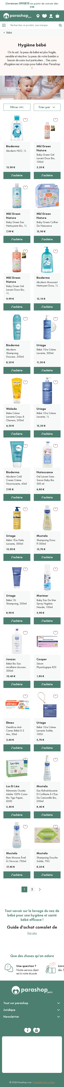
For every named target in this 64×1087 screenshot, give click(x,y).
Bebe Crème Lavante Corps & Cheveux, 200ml (15, 416)
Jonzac (11, 659)
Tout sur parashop (15, 1003)
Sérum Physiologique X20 (46, 665)
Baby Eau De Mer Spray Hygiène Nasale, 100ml (46, 604)
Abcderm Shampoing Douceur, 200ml (15, 353)
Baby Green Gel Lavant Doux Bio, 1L (15, 289)
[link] (57, 16)
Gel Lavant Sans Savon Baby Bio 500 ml (45, 480)
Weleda (11, 409)
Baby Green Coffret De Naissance (47, 224)
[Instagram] (36, 1030)
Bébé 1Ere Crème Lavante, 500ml (46, 351)
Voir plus (32, 933)
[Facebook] (27, 1030)
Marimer (42, 595)
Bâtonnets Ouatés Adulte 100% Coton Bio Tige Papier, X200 (16, 796)
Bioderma (12, 146)
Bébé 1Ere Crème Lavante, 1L (46, 414)
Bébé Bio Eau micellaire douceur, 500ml (16, 667)
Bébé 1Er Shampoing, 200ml (16, 602)
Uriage (41, 345)
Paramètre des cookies (44, 1082)
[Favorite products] (44, 16)
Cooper (42, 659)
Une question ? (26, 966)
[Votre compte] (51, 16)
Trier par (44, 107)
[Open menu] (4, 25)
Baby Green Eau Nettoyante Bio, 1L (16, 224)
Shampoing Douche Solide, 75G (47, 859)
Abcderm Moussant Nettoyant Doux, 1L (47, 284)
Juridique (9, 1010)
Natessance (45, 472)
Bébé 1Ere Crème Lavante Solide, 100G (46, 731)
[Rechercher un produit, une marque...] (32, 25)
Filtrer (16, 107)
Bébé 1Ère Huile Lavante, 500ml (15, 541)
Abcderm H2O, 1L (16, 150)
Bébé (9, 32)
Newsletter (11, 1016)
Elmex (10, 722)
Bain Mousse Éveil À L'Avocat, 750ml (16, 859)
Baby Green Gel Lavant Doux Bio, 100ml (46, 158)
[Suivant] (40, 889)
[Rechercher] (60, 25)
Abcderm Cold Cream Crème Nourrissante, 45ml (16, 480)
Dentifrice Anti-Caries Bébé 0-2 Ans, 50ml (15, 731)
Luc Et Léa (12, 786)
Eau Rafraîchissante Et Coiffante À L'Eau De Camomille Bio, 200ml (47, 796)
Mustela (42, 536)
